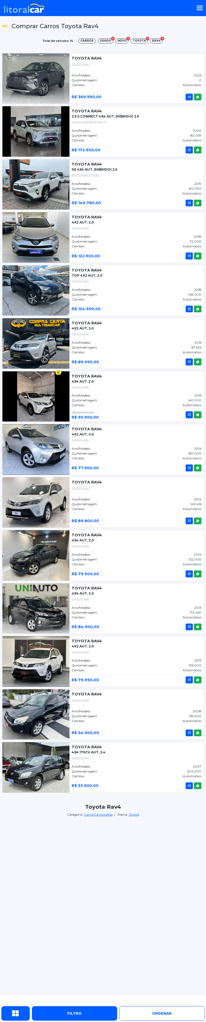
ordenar (162, 1013)
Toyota (134, 814)
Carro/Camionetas (98, 814)
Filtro (74, 1013)
